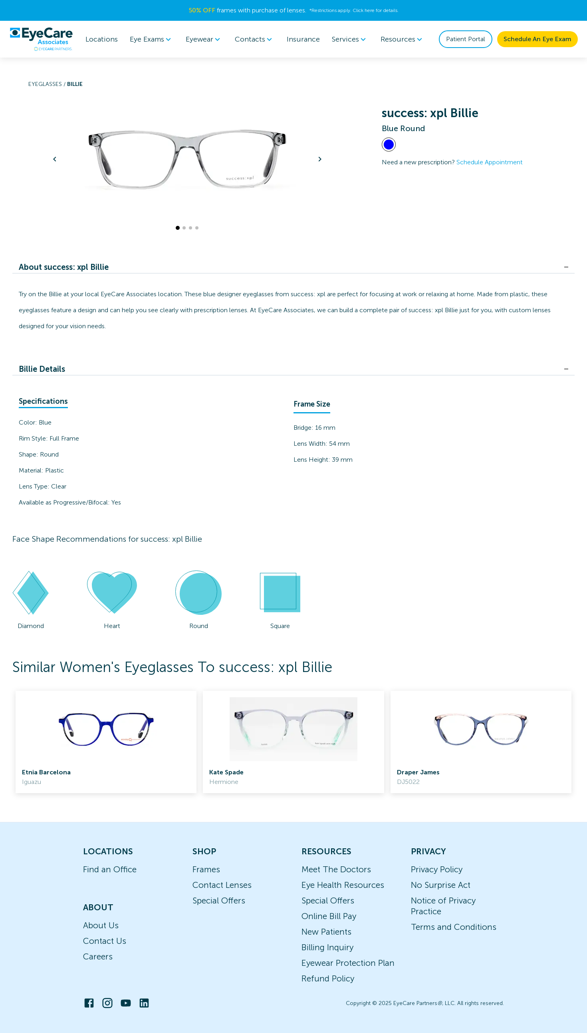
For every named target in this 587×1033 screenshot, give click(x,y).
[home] (41, 39)
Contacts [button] (255, 39)
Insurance (303, 39)
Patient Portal (465, 39)
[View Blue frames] (389, 145)
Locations (101, 39)
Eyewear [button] (204, 39)
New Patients (326, 932)
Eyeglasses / (47, 84)
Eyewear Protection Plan (348, 963)
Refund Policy (327, 978)
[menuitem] (152, 39)
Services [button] (350, 39)
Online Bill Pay (328, 916)
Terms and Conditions (453, 927)
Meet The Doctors (336, 869)
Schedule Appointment (489, 162)
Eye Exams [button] (152, 39)
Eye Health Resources (342, 885)
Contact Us (104, 941)
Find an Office (110, 869)
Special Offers (218, 900)
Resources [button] (403, 39)
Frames (206, 869)
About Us (101, 925)
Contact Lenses (222, 885)
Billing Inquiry (327, 947)
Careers (98, 956)
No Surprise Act (440, 885)
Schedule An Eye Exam (537, 39)
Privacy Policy (436, 869)
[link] (106, 742)
